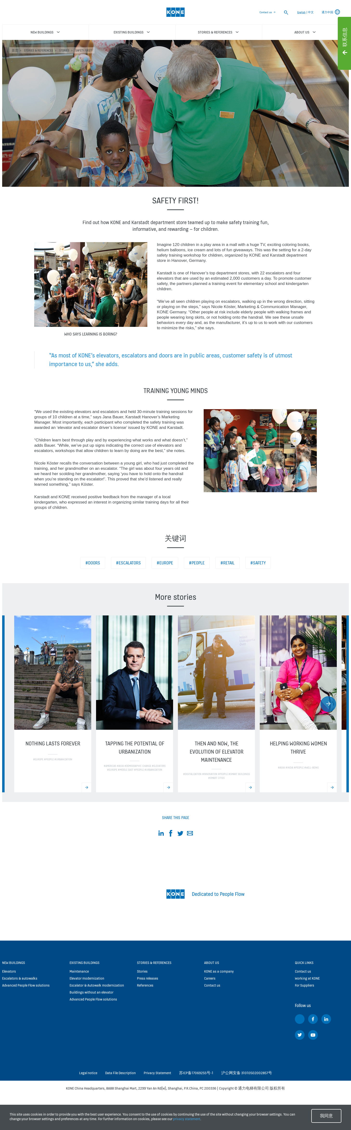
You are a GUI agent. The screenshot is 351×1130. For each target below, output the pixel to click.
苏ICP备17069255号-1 (196, 1073)
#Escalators (128, 563)
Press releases (147, 978)
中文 (311, 12)
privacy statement (186, 1119)
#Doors (92, 563)
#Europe (165, 563)
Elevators (9, 971)
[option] (53, 703)
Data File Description (120, 1073)
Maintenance (79, 971)
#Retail (227, 563)
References (145, 985)
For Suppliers (304, 985)
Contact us (266, 12)
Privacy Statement (157, 1073)
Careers (209, 978)
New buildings (13, 962)
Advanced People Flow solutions (26, 985)
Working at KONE (307, 978)
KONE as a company (219, 971)
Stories (64, 50)
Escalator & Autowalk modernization (97, 985)
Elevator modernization (87, 978)
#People (197, 563)
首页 (15, 50)
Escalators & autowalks (19, 978)
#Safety (258, 563)
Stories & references (38, 50)
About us (211, 962)
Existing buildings (84, 962)
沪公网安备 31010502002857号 (246, 1073)
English (301, 12)
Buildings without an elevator (91, 992)
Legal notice (88, 1073)
